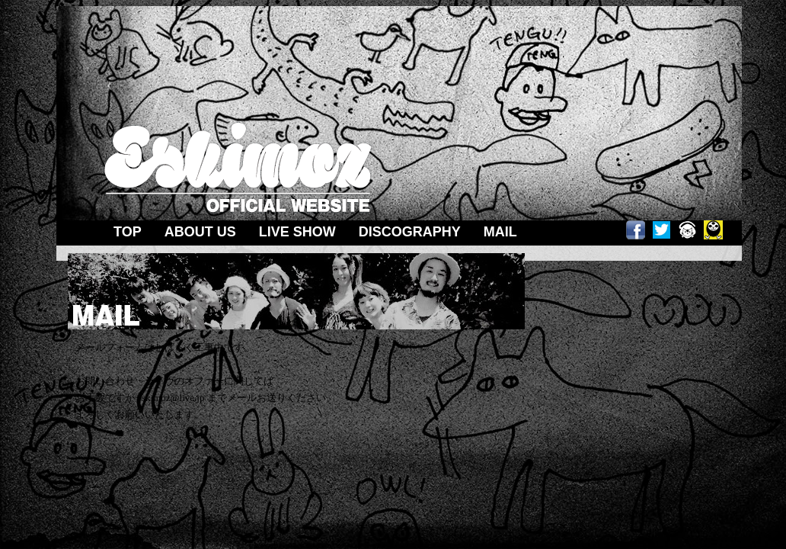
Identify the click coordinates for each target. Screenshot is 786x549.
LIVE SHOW (297, 231)
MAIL (500, 231)
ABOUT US (200, 231)
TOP (127, 231)
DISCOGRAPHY (410, 231)
